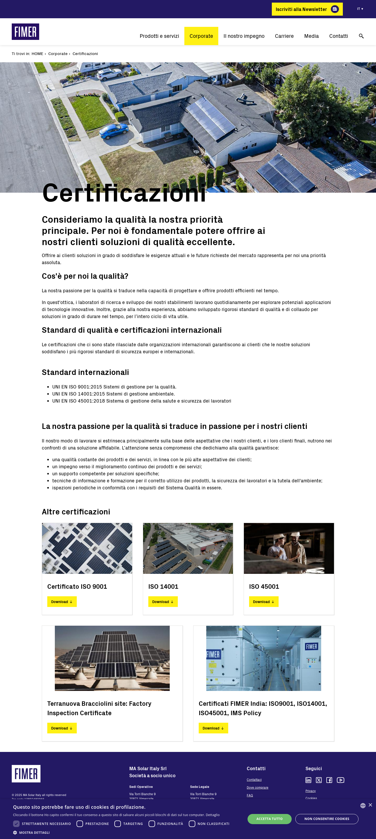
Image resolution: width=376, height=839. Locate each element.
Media (311, 35)
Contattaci (254, 779)
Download (59, 601)
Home (37, 53)
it (358, 9)
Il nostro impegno (244, 35)
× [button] (370, 805)
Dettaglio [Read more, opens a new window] (213, 815)
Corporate (201, 35)
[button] (122, 832)
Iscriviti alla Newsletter (301, 9)
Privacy (311, 791)
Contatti (338, 35)
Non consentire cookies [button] (326, 819)
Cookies (311, 798)
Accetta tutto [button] (269, 819)
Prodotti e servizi (159, 35)
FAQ (250, 795)
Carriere (284, 35)
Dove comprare (257, 787)
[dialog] (188, 819)
